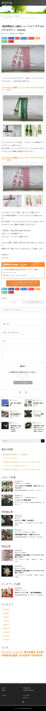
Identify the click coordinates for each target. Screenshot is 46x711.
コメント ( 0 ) (12, 302)
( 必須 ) (6, 323)
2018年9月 (6, 636)
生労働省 (30, 652)
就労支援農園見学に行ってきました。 (15, 416)
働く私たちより (14, 33)
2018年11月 (6, 628)
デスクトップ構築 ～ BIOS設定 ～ (25, 520)
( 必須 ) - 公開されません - (11, 332)
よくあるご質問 (26, 695)
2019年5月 (6, 613)
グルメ (16, 532)
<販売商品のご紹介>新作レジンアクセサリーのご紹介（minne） (22, 462)
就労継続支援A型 (26, 688)
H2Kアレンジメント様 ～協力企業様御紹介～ (29, 592)
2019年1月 (6, 621)
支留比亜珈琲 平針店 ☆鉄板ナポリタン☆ (27, 534)
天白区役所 (24, 655)
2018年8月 (6, 639)
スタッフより (23, 483)
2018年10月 (6, 632)
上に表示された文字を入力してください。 (23, 372)
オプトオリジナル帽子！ (10, 458)
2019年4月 (6, 617)
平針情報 (33, 532)
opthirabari (5, 258)
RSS (23, 701)
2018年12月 (6, 624)
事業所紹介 (28, 483)
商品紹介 (21, 33)
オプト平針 (11, 236)
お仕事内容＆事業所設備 (28, 690)
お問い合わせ (26, 697)
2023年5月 (6, 609)
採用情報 (3, 690)
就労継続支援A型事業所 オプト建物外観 (15, 454)
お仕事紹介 (17, 483)
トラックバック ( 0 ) (34, 302)
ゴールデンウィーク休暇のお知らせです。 (15, 466)
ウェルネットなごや (12, 652)
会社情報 (3, 688)
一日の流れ (3, 695)
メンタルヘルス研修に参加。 (23, 500)
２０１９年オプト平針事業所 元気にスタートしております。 (29, 487)
